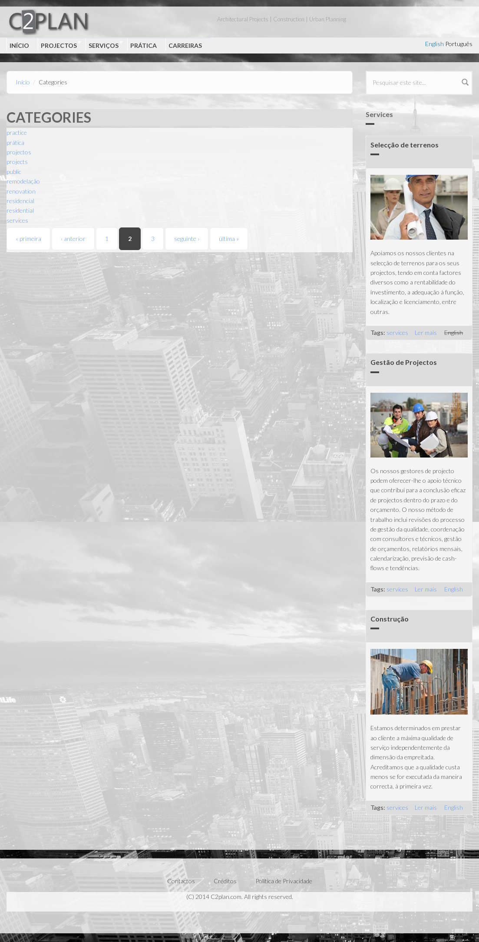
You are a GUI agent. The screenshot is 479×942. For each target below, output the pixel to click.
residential (20, 210)
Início (19, 45)
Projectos (59, 44)
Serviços (104, 44)
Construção (389, 619)
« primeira (28, 238)
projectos (19, 152)
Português (458, 43)
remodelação (23, 181)
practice (17, 132)
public (14, 171)
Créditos (225, 881)
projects (17, 161)
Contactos (181, 881)
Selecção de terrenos (404, 144)
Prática (143, 45)
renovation (21, 191)
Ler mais (426, 332)
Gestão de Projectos (403, 362)
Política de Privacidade (283, 881)
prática (15, 142)
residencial (20, 200)
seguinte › (186, 238)
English (434, 43)
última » (229, 238)
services (17, 220)
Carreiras (185, 45)
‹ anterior (73, 238)
